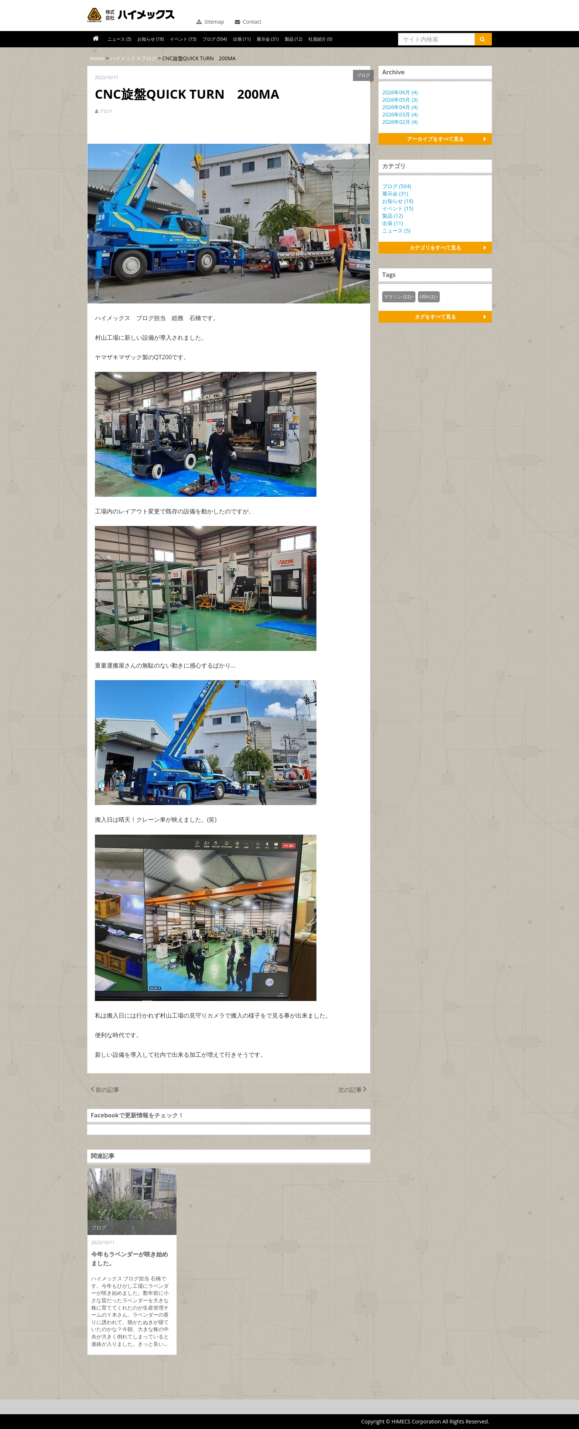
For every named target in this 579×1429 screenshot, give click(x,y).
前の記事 (105, 1090)
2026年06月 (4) (400, 92)
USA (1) (427, 296)
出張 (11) (242, 39)
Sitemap (210, 21)
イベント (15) (183, 39)
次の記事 (352, 1090)
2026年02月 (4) (400, 121)
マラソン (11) (397, 296)
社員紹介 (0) (320, 39)
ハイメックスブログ (133, 58)
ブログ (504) (214, 39)
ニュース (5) (119, 39)
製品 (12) (293, 39)
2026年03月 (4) (400, 114)
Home (97, 58)
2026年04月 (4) (400, 107)
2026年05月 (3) (400, 99)
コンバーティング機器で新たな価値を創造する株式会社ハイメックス (130, 15)
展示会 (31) (268, 39)
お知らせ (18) (150, 39)
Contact (248, 21)
